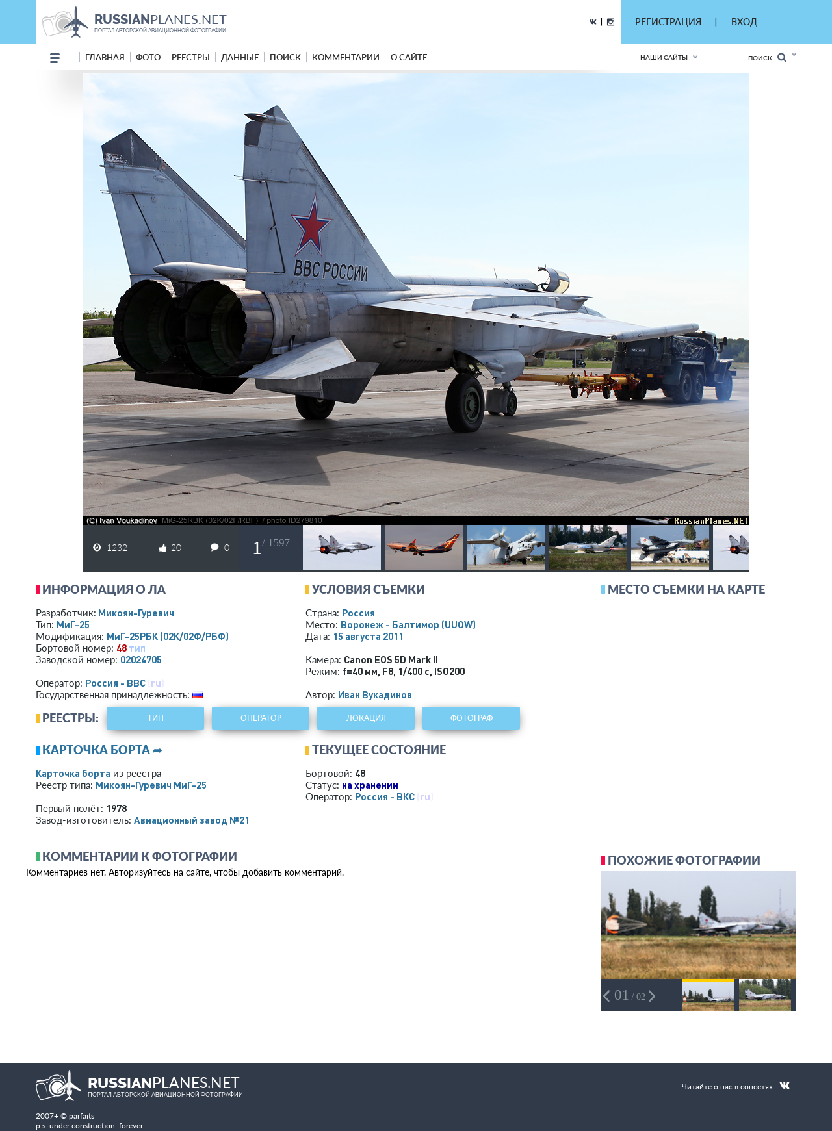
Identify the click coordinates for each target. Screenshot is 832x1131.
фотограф (471, 718)
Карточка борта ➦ (102, 750)
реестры (191, 57)
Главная (105, 57)
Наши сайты (664, 57)
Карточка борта (73, 773)
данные (240, 57)
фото (148, 57)
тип (137, 648)
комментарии (346, 57)
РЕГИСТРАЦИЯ (668, 21)
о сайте (409, 57)
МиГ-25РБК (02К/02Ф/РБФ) (168, 636)
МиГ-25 (73, 624)
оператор (260, 718)
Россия (358, 612)
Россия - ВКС (385, 796)
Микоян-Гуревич (136, 612)
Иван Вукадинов (375, 694)
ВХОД (744, 21)
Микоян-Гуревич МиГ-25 (151, 785)
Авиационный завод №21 (192, 820)
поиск (285, 57)
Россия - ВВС (115, 683)
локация (366, 718)
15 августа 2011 (368, 636)
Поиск (767, 57)
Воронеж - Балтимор (408, 624)
